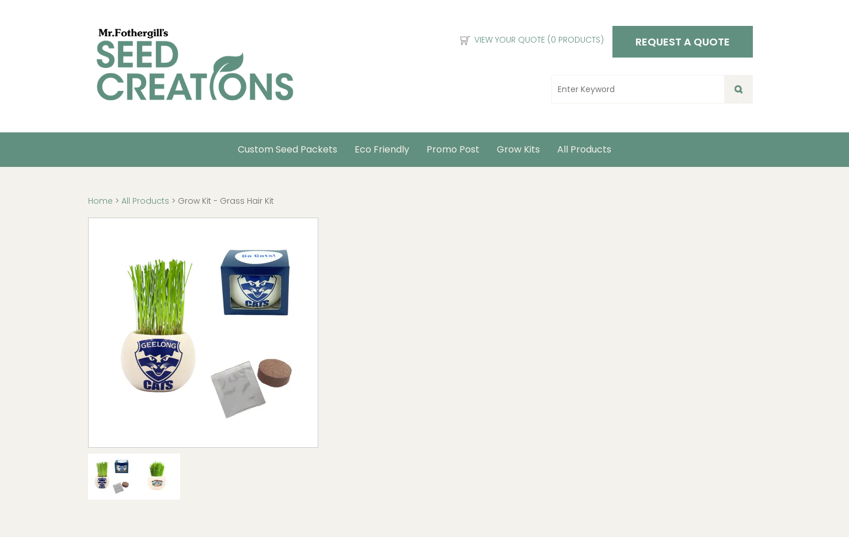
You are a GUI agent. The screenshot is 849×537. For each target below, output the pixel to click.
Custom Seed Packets (287, 149)
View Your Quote (539, 39)
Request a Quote (682, 42)
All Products (584, 149)
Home (101, 201)
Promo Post (453, 149)
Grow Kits (518, 149)
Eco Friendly (382, 149)
